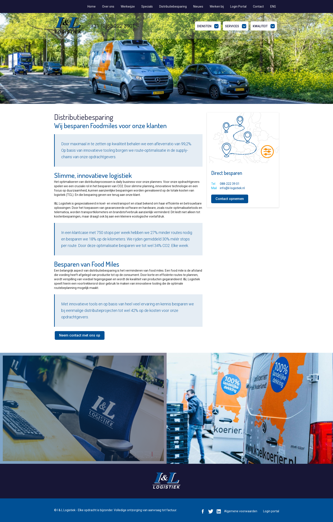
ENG (273, 6)
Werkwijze (128, 6)
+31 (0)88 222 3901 (113, 26)
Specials (147, 6)
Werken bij (217, 6)
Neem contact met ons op (79, 335)
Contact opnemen (230, 199)
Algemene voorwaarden (240, 511)
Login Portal (238, 6)
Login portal (271, 511)
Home (91, 6)
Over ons (108, 6)
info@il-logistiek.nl (232, 188)
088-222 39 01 (230, 183)
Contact (258, 6)
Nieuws (198, 6)
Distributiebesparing (173, 6)
